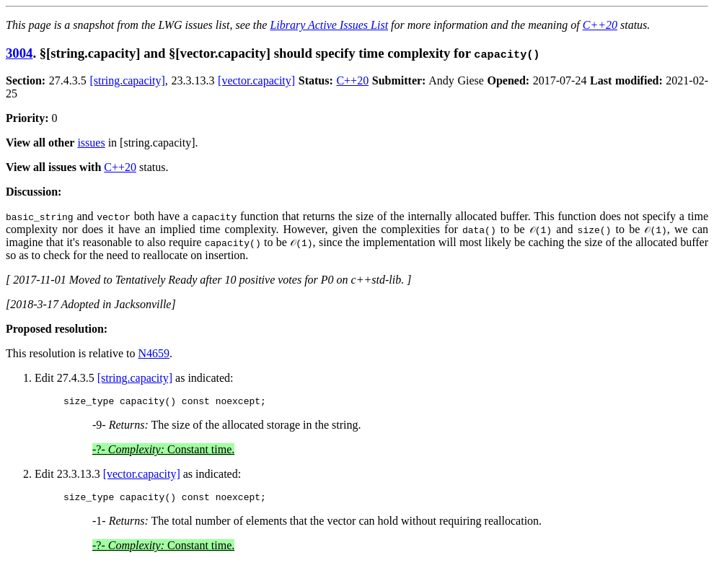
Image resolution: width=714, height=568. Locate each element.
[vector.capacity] (256, 80)
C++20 (600, 25)
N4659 (154, 353)
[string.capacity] (126, 80)
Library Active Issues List (329, 25)
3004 (19, 53)
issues (91, 142)
